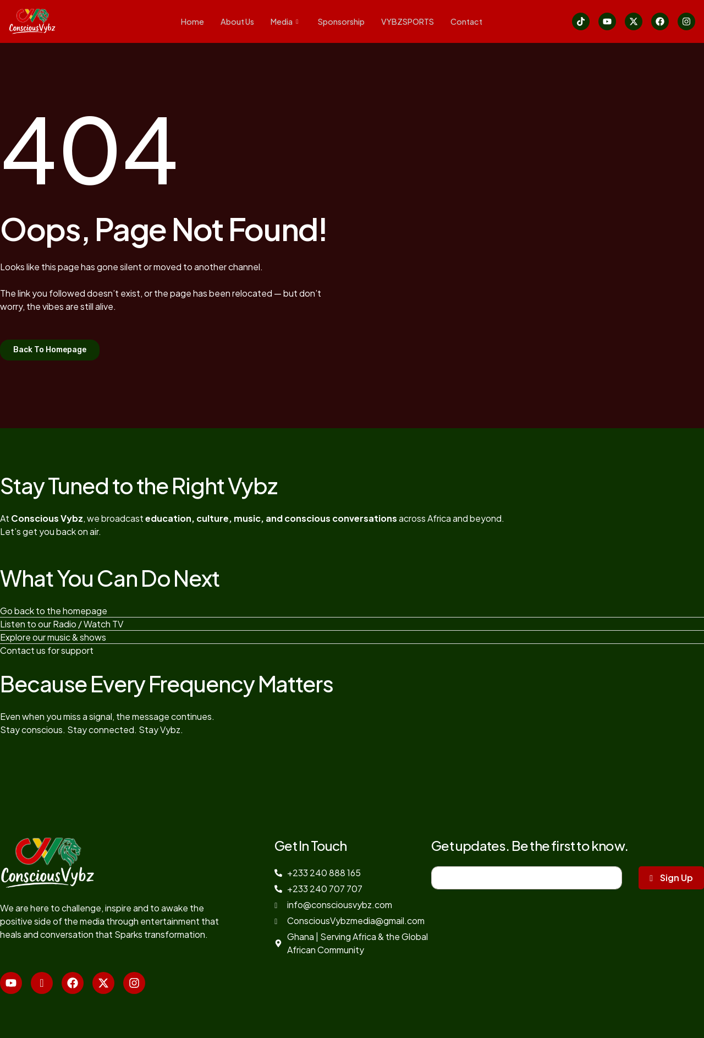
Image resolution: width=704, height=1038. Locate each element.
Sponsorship (343, 19)
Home (188, 19)
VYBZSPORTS (412, 19)
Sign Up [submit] (671, 877)
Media (284, 19)
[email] (526, 877)
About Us (235, 19)
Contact (193, 32)
